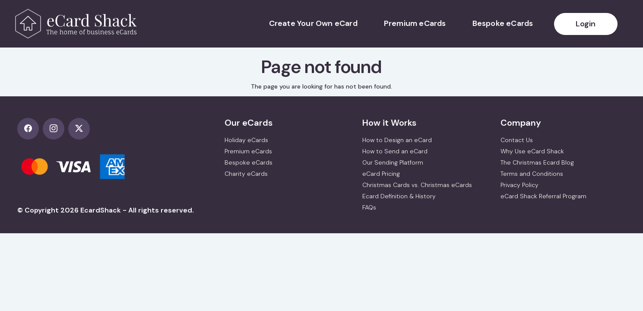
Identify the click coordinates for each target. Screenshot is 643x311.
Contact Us (516, 140)
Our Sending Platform (392, 162)
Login (586, 24)
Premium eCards (415, 23)
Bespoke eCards (502, 23)
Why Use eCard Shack (532, 151)
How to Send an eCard (395, 151)
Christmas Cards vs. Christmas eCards (417, 185)
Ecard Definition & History (399, 196)
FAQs (369, 207)
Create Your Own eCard (313, 23)
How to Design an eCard (397, 140)
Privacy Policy (519, 185)
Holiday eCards (246, 140)
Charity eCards (246, 174)
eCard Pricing (381, 174)
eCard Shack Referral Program (543, 196)
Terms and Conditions (531, 174)
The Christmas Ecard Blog (537, 162)
